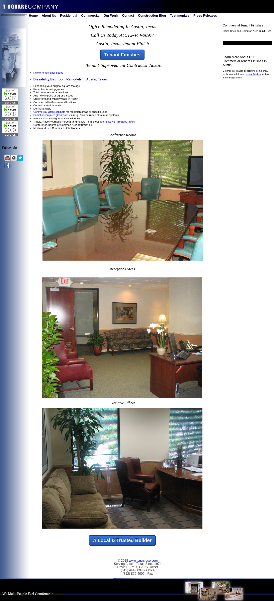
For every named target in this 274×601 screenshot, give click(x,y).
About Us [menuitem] (49, 15)
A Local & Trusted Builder (122, 540)
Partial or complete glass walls (51, 115)
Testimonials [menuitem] (179, 15)
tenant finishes (253, 74)
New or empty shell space (48, 72)
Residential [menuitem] (68, 15)
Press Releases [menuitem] (205, 15)
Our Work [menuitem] (111, 15)
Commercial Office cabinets (49, 111)
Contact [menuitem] (128, 15)
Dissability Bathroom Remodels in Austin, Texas (70, 79)
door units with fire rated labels (117, 121)
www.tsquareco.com (143, 560)
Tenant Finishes (122, 54)
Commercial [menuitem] (90, 15)
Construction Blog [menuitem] (152, 15)
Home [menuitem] (33, 15)
